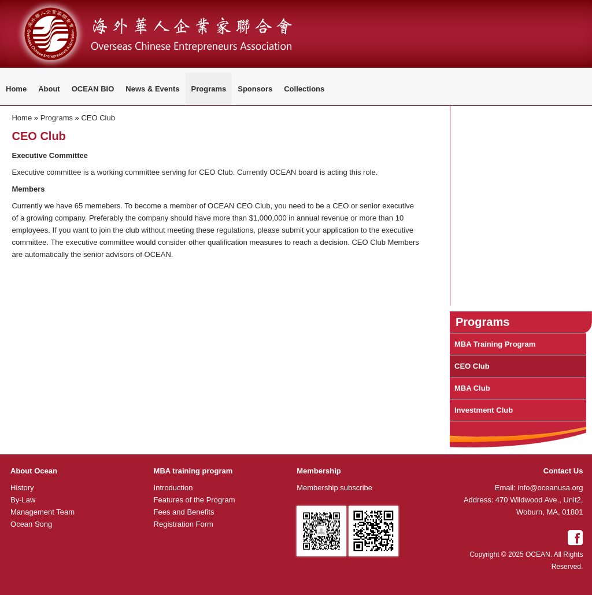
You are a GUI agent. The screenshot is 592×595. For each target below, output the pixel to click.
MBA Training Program (494, 344)
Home (16, 89)
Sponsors (255, 89)
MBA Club (472, 388)
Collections (304, 89)
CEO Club (472, 366)
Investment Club (483, 410)
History (22, 487)
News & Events (152, 89)
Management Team (42, 512)
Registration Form (183, 524)
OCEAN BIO (93, 89)
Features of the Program (194, 499)
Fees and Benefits (184, 512)
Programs (209, 89)
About (49, 89)
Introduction (173, 487)
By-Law (22, 499)
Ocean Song (31, 524)
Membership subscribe (334, 487)
